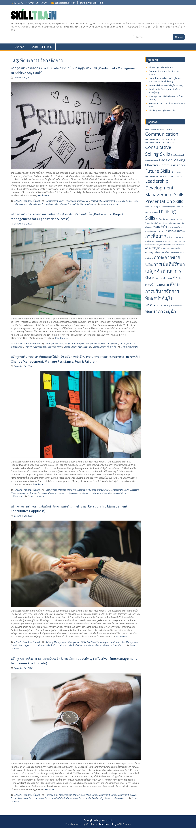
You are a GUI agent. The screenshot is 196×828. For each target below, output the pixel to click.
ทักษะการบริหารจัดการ (35, 346)
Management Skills (54, 200)
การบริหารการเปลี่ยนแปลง (44, 493)
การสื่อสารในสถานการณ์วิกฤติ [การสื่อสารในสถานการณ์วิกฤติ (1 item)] (173, 245)
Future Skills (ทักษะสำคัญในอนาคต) (166, 85)
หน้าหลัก (19, 47)
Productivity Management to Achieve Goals (110, 200)
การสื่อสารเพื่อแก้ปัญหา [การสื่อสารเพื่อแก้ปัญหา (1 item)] (153, 245)
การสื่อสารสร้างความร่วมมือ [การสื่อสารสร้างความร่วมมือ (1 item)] (175, 241)
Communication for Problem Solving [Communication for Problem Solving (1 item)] (160, 139)
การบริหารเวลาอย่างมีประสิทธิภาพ (55, 798)
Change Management (55, 489)
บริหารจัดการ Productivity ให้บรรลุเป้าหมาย (75, 204)
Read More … (44, 195)
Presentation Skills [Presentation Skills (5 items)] (164, 201)
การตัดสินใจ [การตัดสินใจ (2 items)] (160, 226)
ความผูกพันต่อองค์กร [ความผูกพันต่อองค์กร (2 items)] (157, 252)
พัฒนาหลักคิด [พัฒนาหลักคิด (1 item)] (177, 306)
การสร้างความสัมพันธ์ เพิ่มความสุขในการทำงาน (79, 645)
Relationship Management (99, 642)
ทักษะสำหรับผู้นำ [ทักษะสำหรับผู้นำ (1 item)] (166, 306)
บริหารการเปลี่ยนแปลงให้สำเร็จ (96, 493)
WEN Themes (124, 824)
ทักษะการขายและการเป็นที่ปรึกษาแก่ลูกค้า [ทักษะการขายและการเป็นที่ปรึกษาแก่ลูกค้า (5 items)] (165, 264)
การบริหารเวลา (30, 798)
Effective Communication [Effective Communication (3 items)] (165, 165)
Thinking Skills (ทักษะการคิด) (162, 110)
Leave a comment (109, 204)
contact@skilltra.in (65, 2)
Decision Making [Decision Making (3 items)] (172, 160)
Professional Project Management (81, 343)
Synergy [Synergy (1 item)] (154, 212)
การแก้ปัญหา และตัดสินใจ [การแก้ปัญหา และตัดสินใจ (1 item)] (170, 248)
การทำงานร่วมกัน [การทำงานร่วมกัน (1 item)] (174, 227)
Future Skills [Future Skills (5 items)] (157, 171)
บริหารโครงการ (54, 346)
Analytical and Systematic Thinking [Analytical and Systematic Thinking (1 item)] (158, 129)
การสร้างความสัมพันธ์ (44, 645)
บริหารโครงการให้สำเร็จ (104, 346)
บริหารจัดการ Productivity (40, 204)
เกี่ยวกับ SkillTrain (42, 47)
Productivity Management (77, 200)
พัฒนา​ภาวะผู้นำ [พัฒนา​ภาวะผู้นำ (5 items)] (160, 311)
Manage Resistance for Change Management (88, 489)
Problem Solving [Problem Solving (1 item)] (151, 207)
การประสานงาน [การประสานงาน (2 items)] (175, 231)
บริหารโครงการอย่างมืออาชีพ (77, 346)
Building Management (55, 642)
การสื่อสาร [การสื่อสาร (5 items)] (155, 236)
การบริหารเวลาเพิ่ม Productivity (88, 798)
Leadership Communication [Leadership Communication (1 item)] (170, 176)
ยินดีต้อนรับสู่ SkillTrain (91, 2)
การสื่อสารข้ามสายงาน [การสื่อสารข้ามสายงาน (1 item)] (175, 237)
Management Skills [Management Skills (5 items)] (164, 194)
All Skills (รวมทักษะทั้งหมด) (27, 200)
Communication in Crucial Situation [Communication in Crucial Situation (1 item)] (159, 143)
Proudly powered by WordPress (81, 824)
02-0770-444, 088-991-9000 (30, 2)
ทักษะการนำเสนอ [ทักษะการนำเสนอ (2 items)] (162, 278)
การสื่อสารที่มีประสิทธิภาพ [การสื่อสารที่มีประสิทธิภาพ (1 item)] (154, 241)
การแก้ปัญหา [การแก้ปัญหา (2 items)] (152, 248)
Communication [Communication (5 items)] (161, 134)
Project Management (108, 343)
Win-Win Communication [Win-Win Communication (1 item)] (166, 219)
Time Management (101, 794)
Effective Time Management (58, 794)
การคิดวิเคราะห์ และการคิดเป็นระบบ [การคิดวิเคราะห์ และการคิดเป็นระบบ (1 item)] (165, 223)
